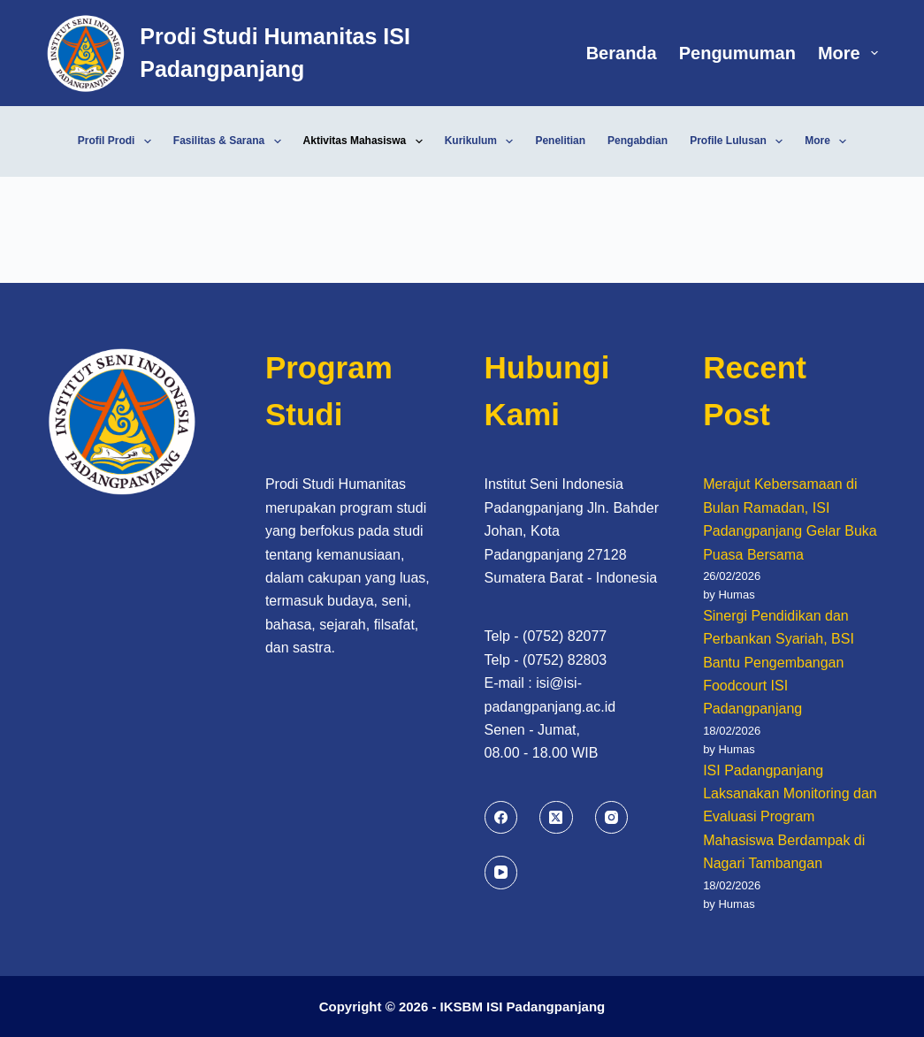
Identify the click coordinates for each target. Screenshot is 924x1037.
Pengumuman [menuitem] (737, 53)
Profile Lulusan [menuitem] (740, 141)
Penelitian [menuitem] (560, 140)
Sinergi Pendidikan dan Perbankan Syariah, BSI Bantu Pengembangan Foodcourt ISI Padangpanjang (778, 662)
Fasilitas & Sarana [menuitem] (230, 141)
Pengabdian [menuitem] (637, 140)
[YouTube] (501, 872)
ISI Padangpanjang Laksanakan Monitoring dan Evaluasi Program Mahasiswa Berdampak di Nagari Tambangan (790, 817)
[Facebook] (501, 818)
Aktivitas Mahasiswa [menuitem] (366, 141)
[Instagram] (612, 818)
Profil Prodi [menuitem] (118, 141)
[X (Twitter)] (556, 818)
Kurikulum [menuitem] (483, 141)
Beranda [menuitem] (621, 53)
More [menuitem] (848, 53)
